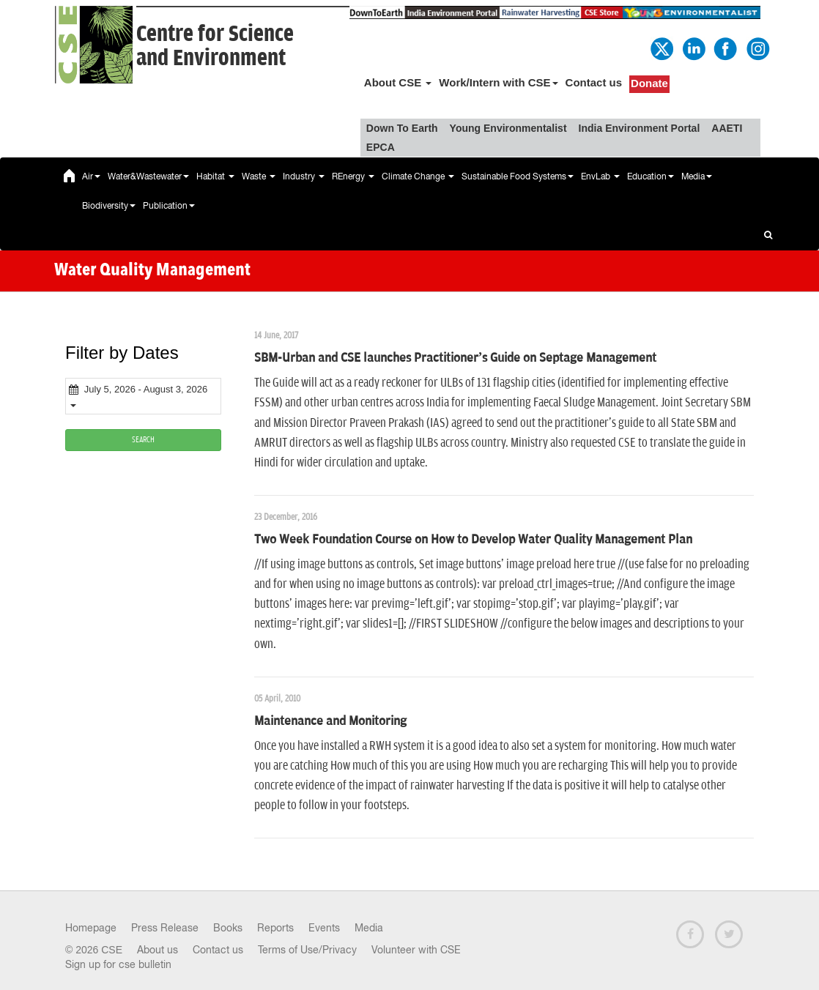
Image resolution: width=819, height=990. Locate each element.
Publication (169, 206)
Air (91, 176)
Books (227, 928)
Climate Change (418, 176)
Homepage (90, 928)
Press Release (165, 928)
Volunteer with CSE (416, 950)
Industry (304, 176)
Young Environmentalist (508, 128)
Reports (275, 928)
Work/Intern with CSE (498, 82)
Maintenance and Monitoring (330, 721)
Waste (258, 176)
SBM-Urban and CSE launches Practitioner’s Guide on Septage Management (455, 358)
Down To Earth (402, 128)
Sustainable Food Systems (518, 176)
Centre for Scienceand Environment (215, 46)
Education (650, 176)
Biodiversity (109, 206)
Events (324, 928)
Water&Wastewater (148, 176)
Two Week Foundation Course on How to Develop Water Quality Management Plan (473, 539)
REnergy (353, 176)
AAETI (726, 128)
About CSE (398, 82)
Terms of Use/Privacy (307, 950)
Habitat (215, 176)
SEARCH (143, 439)
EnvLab (600, 176)
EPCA (380, 147)
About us (157, 950)
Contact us (594, 82)
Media (696, 176)
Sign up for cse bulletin (118, 964)
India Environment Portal (639, 128)
